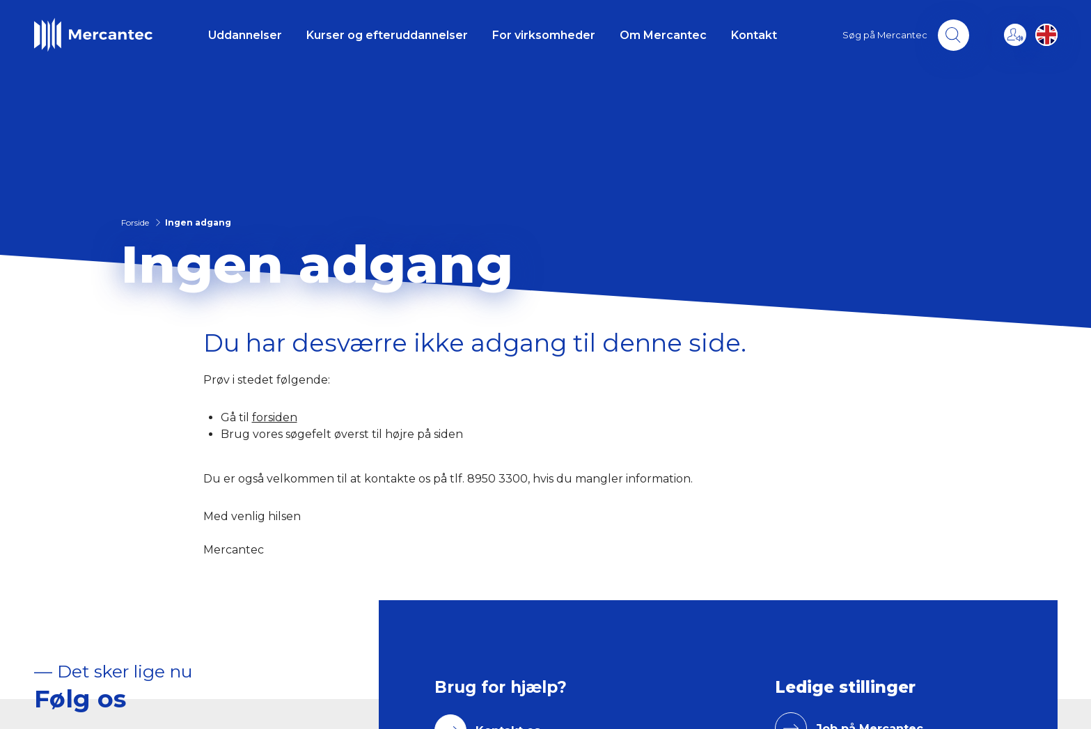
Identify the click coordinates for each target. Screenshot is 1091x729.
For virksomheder (543, 35)
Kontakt (754, 35)
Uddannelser (245, 35)
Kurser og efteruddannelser (387, 35)
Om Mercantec (663, 35)
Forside (135, 222)
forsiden (274, 417)
